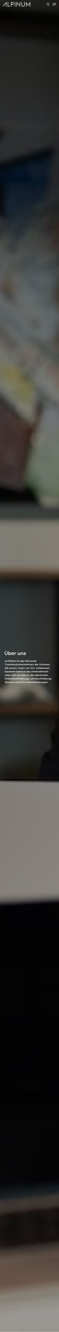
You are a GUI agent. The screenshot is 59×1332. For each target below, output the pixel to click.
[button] (54, 4)
